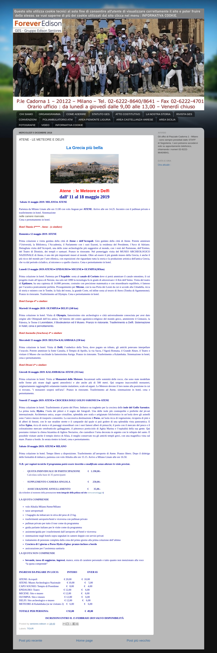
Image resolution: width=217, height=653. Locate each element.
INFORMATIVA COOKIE (69, 125)
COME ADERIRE (76, 114)
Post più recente (30, 640)
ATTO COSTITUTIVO (128, 114)
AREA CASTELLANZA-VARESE (134, 119)
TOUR (30, 628)
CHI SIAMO (26, 114)
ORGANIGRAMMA (49, 114)
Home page (84, 640)
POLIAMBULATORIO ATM (58, 119)
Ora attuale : (164, 164)
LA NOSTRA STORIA (158, 114)
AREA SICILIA (167, 119)
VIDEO (45, 125)
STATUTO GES (101, 114)
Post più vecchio (138, 640)
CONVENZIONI (28, 119)
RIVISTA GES (184, 114)
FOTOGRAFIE (27, 125)
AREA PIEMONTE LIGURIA (94, 119)
